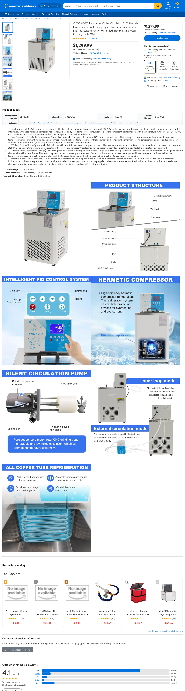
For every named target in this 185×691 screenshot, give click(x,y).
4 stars (37, 673)
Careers (95, 14)
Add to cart (162, 38)
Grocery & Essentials (50, 14)
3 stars (37, 677)
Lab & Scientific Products (36, 19)
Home (4, 19)
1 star (38, 683)
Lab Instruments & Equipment (58, 19)
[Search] (158, 6)
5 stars (37, 670)
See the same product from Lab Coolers (165, 630)
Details (166, 81)
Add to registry (170, 86)
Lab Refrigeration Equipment (121, 123)
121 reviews (92, 39)
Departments (11, 14)
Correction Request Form (17, 649)
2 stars (37, 680)
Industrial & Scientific (17, 19)
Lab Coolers (138, 123)
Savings (35, 14)
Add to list (152, 86)
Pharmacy (84, 14)
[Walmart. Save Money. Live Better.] (19, 5)
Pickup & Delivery (69, 14)
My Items (106, 14)
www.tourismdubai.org (102, 58)
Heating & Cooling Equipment (95, 123)
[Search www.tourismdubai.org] (108, 6)
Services (25, 14)
